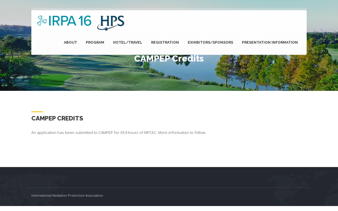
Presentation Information (270, 42)
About (70, 42)
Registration (165, 42)
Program (95, 42)
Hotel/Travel (127, 42)
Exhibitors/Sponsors (210, 42)
